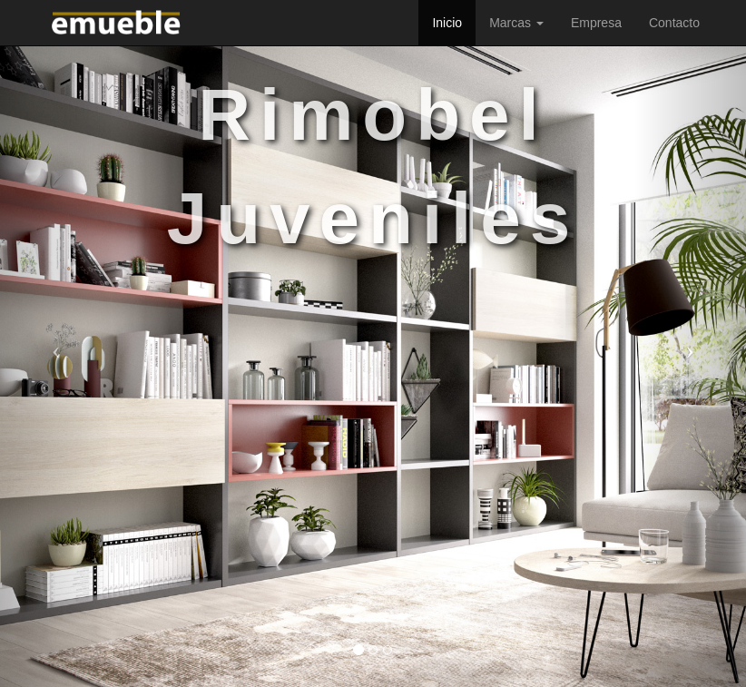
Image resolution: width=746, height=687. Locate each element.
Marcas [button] (516, 22)
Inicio (447, 22)
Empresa (596, 22)
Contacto (674, 22)
